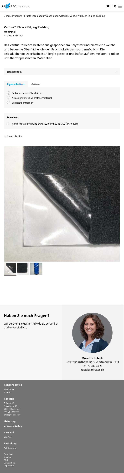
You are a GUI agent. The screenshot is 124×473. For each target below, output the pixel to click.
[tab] (16, 84)
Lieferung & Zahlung (13, 425)
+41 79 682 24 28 (92, 366)
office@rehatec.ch (12, 414)
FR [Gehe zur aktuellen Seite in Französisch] (114, 6)
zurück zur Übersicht (13, 136)
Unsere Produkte (13, 15)
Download (8, 454)
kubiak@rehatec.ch (92, 369)
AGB (6, 459)
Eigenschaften (15, 84)
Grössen (36, 84)
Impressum (9, 465)
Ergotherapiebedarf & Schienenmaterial (46, 15)
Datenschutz (9, 462)
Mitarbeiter (9, 389)
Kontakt (7, 392)
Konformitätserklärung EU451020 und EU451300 (45, 123)
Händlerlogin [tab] (14, 71)
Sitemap (7, 457)
